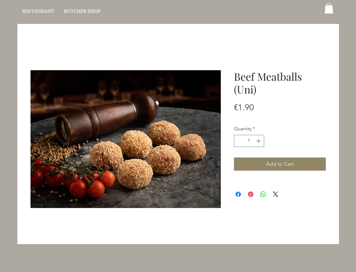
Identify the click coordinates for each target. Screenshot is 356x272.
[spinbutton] (249, 141)
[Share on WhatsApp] (263, 194)
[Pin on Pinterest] (251, 194)
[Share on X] (276, 194)
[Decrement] (239, 141)
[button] (329, 8)
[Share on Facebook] (238, 194)
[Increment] (259, 141)
